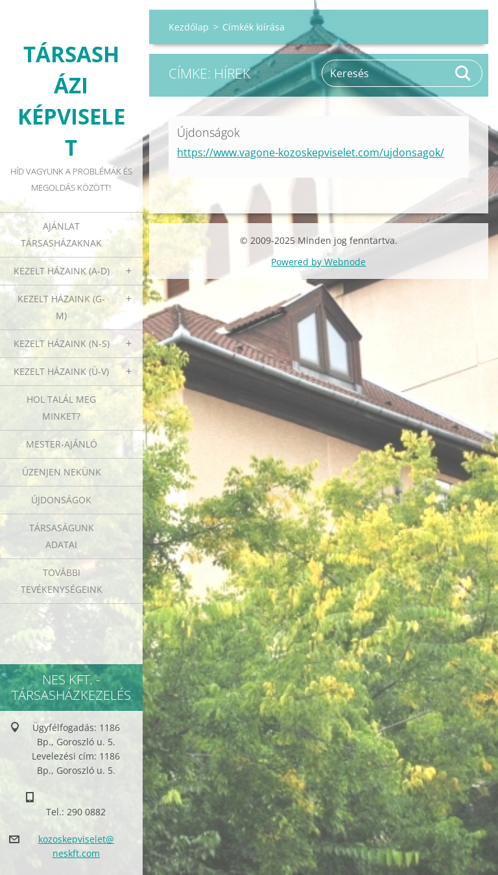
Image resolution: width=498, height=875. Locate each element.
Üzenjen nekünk (61, 472)
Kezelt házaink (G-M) (61, 307)
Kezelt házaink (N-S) (62, 343)
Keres (463, 73)
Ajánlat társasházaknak (61, 234)
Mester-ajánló (61, 444)
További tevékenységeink (61, 580)
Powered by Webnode (318, 262)
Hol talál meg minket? (61, 407)
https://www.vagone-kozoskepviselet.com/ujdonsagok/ (310, 152)
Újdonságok (61, 500)
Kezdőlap (189, 27)
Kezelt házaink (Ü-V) (61, 371)
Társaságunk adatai (61, 536)
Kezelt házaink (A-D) (62, 271)
